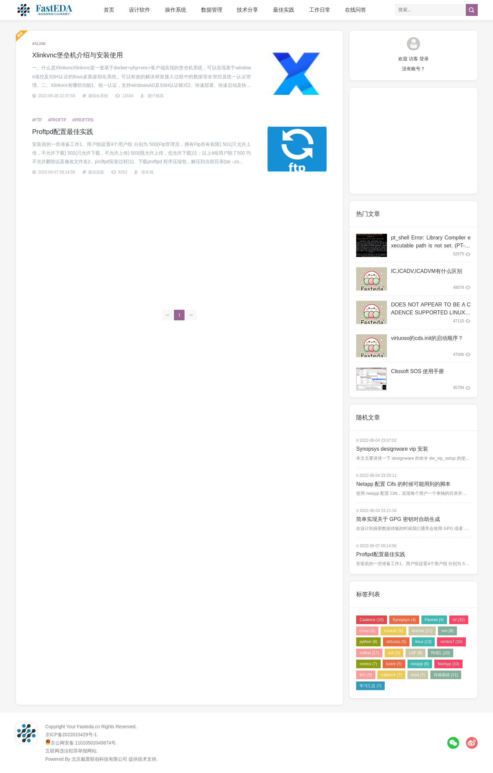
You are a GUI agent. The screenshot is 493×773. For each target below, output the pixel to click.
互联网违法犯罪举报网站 (70, 750)
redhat (369, 653)
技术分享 (247, 10)
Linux (367, 630)
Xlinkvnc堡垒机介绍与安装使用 (77, 55)
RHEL (440, 653)
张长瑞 (147, 172)
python (368, 641)
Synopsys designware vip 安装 (392, 449)
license (422, 630)
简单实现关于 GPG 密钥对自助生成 (398, 519)
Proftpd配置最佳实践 (62, 131)
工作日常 (319, 10)
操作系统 (175, 10)
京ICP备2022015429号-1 (71, 734)
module (393, 630)
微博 (472, 743)
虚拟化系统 (98, 96)
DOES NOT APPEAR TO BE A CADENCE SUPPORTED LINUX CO (430, 312)
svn (447, 630)
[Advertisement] (179, 238)
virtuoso (396, 641)
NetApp (448, 664)
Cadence (371, 619)
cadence (391, 675)
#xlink (39, 43)
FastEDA (45, 10)
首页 (109, 10)
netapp (420, 664)
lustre (394, 664)
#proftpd (82, 120)
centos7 (451, 641)
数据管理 (211, 10)
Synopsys (404, 619)
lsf (459, 619)
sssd (418, 675)
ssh (394, 653)
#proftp (57, 120)
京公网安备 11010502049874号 (83, 742)
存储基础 (446, 675)
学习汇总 (370, 685)
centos (368, 664)
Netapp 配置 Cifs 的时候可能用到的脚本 (403, 484)
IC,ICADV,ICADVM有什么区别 (426, 271)
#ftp (37, 120)
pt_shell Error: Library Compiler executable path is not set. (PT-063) (430, 245)
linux (423, 641)
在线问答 (355, 10)
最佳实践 (283, 10)
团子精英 (156, 96)
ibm (365, 675)
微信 (453, 743)
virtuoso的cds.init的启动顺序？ (427, 338)
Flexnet (434, 619)
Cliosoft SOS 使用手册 (417, 371)
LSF (415, 653)
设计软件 (139, 10)
